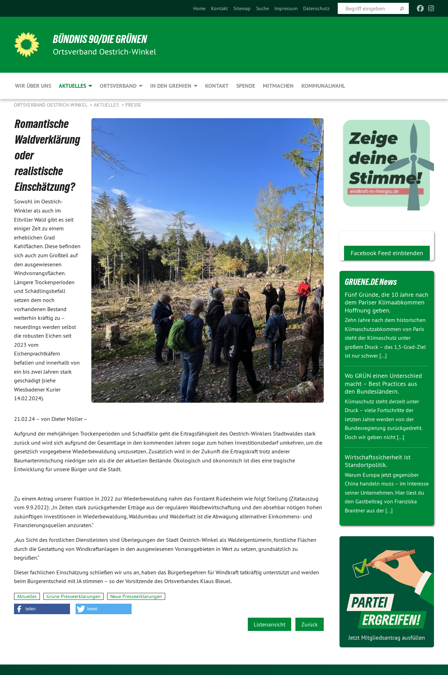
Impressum (286, 8)
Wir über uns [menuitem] (33, 85)
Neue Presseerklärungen (136, 596)
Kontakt (219, 8)
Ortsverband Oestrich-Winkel (51, 105)
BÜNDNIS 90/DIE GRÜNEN (100, 39)
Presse (133, 105)
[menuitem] (199, 8)
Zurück (309, 624)
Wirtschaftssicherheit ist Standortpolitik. (378, 461)
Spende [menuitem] (245, 85)
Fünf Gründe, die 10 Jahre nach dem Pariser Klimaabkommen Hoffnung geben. (386, 302)
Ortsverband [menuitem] (118, 85)
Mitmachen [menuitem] (278, 85)
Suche (262, 8)
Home (199, 8)
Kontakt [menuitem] (217, 85)
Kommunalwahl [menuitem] (323, 85)
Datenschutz (316, 8)
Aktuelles (107, 105)
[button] (42, 609)
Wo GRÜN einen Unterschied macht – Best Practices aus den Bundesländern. (383, 383)
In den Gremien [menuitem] (170, 85)
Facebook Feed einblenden (387, 253)
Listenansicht (269, 624)
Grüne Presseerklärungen (73, 596)
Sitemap (242, 8)
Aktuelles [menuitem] (72, 85)
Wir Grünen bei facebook (377, 237)
